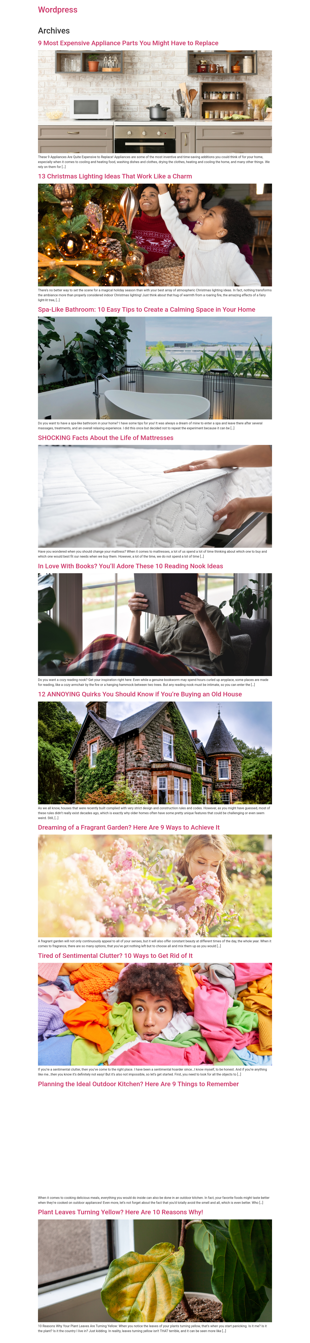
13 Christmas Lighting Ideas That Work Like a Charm (115, 176)
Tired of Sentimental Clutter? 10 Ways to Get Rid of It (115, 956)
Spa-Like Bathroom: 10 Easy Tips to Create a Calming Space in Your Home (146, 309)
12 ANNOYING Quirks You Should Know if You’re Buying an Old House (140, 694)
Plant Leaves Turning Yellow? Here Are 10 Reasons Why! (120, 1212)
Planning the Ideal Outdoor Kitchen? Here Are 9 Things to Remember (138, 1084)
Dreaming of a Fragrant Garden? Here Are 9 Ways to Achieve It (129, 827)
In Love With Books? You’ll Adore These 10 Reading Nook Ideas (130, 566)
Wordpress (57, 10)
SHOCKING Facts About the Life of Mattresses (105, 438)
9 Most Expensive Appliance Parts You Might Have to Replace (128, 43)
